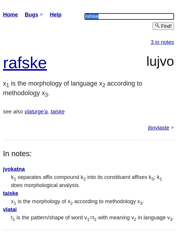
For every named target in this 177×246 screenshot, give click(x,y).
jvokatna (14, 169)
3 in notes (162, 42)
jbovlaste (158, 128)
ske (34, 63)
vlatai (10, 209)
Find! (163, 26)
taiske (58, 112)
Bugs (31, 15)
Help (55, 15)
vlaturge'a (35, 112)
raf (12, 63)
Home (10, 15)
